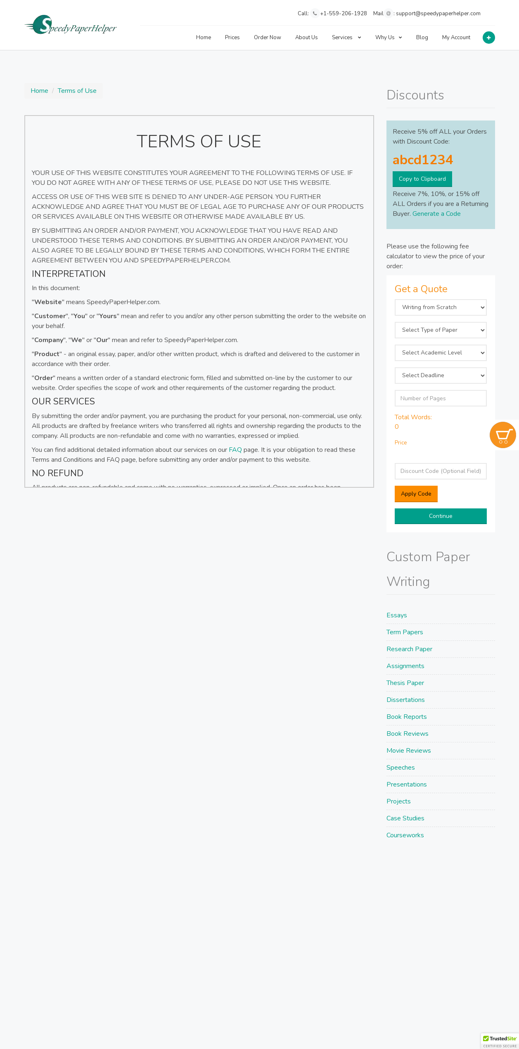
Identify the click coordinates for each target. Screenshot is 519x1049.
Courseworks (405, 835)
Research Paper (409, 649)
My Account (456, 37)
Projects (398, 801)
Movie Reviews (408, 750)
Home (203, 37)
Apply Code (416, 494)
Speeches (400, 767)
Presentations (406, 784)
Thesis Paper (405, 683)
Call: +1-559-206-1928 (332, 13)
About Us (306, 37)
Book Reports (406, 716)
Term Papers (404, 632)
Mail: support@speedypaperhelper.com (427, 13)
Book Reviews (407, 733)
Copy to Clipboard (422, 179)
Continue (441, 516)
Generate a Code (436, 213)
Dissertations (405, 699)
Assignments (405, 666)
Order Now (267, 37)
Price (401, 443)
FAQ (235, 449)
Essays (396, 615)
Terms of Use (77, 90)
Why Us (388, 37)
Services (346, 37)
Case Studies (405, 818)
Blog (422, 37)
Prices (232, 37)
